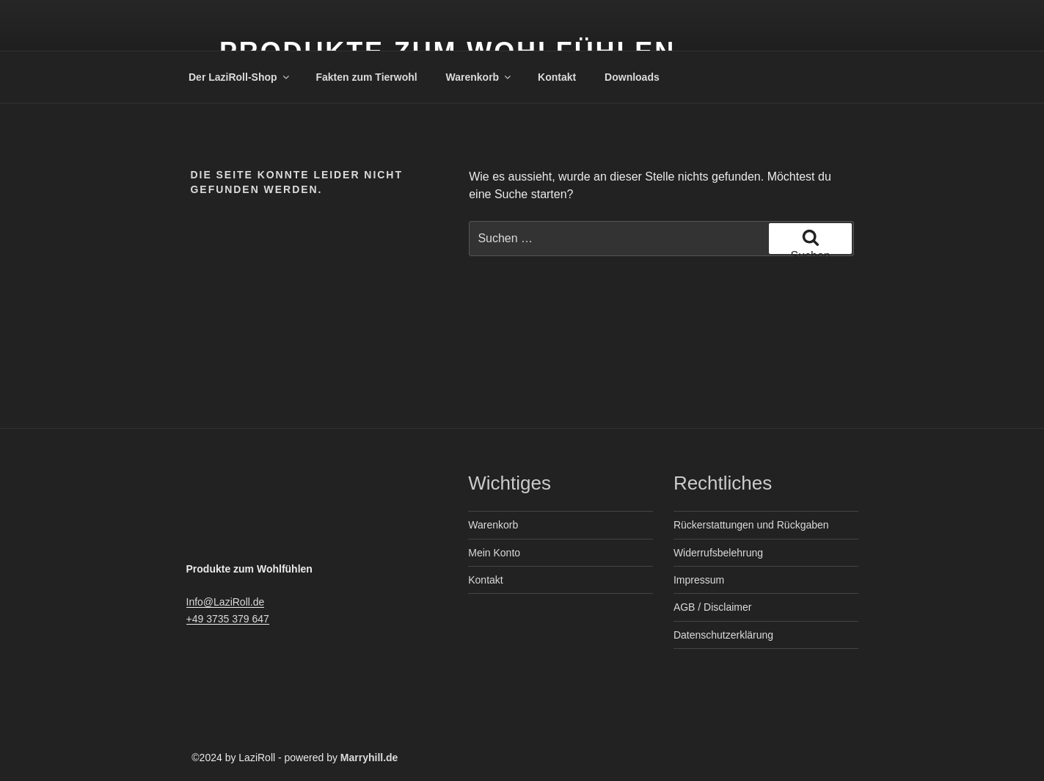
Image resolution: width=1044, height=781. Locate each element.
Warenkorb (480, 77)
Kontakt (557, 77)
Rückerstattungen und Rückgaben (751, 525)
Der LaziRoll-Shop (240, 77)
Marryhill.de (369, 757)
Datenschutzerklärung (723, 635)
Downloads (632, 77)
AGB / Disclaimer (713, 607)
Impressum (699, 580)
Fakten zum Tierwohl (366, 77)
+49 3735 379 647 (227, 619)
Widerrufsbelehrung (718, 553)
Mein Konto (494, 553)
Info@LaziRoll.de (225, 602)
